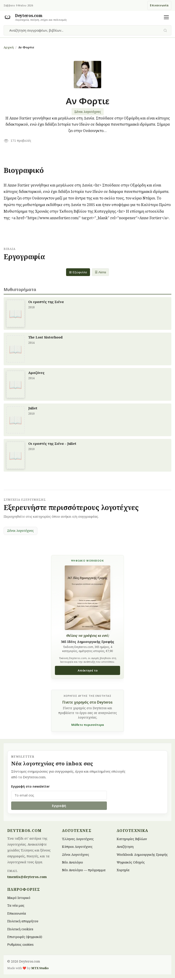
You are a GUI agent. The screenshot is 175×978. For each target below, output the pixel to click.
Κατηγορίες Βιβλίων (132, 838)
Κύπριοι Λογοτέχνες (77, 846)
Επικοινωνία (159, 5)
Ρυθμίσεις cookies (20, 944)
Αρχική (9, 47)
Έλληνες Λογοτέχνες (78, 838)
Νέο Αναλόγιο (72, 862)
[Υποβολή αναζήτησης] (165, 30)
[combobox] (85, 30)
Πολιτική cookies (20, 929)
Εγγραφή (59, 806)
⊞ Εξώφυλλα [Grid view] (78, 272)
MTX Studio (40, 968)
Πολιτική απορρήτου (22, 921)
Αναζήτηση (125, 846)
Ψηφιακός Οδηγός (131, 862)
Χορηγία (123, 870)
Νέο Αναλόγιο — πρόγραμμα (84, 870)
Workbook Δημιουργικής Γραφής (142, 854)
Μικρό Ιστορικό (18, 898)
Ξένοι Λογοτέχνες (75, 854)
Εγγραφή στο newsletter (30, 786)
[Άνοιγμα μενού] (166, 17)
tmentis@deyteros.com (27, 877)
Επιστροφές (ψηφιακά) (24, 937)
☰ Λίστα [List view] (100, 272)
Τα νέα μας (15, 905)
